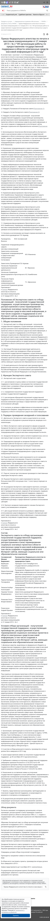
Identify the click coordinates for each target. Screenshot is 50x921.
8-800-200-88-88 (44, 917)
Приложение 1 (39, 109)
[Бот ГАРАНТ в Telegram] (12, 2)
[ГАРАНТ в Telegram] (10, 2)
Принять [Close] (16, 915)
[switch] (3, 10)
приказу (5, 290)
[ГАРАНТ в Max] (7, 2)
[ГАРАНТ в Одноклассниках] (15, 2)
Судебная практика (25, 14)
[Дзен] (4, 2)
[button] (44, 2)
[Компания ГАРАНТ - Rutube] (18, 2)
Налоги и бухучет (39, 14)
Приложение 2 (34, 112)
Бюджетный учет (11, 14)
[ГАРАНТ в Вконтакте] (2, 2)
